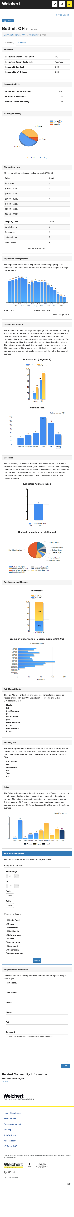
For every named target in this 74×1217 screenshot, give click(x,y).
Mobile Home (14, 942)
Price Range (11, 871)
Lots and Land (14, 935)
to (7, 881)
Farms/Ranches (15, 953)
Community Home (12, 35)
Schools (22, 42)
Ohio (24, 35)
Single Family (14, 920)
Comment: (10, 1032)
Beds (8, 891)
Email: (9, 1002)
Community (9, 42)
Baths (8, 901)
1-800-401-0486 (26, 1099)
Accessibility (10, 1141)
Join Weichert (10, 1135)
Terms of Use (10, 1118)
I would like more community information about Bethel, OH (37, 1048)
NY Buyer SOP (10, 1146)
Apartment (13, 946)
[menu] (69, 4)
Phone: (9, 1012)
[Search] (62, 4)
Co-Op (11, 938)
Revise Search (63, 15)
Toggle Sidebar (8, 21)
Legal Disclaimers (12, 1113)
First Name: (11, 983)
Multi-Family (13, 931)
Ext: (7, 1022)
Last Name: (11, 992)
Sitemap (7, 1130)
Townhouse (13, 927)
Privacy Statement (12, 1124)
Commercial (13, 950)
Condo (11, 924)
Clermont (33, 35)
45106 (5, 1081)
